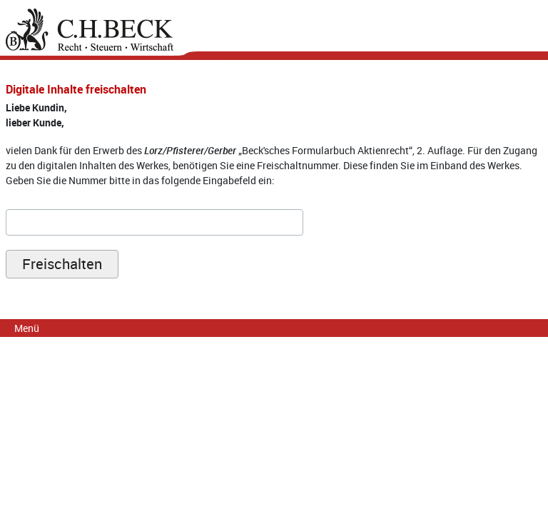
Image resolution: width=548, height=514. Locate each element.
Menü (26, 328)
